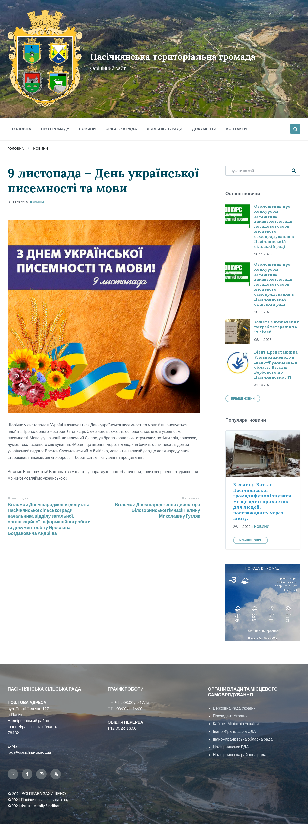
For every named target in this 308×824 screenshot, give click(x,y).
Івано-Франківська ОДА (234, 724)
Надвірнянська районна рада (239, 747)
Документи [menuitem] (204, 121)
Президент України (230, 708)
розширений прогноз (262, 623)
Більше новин (243, 391)
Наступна (191, 491)
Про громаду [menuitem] (55, 121)
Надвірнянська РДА (231, 739)
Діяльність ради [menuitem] (164, 121)
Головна (16, 141)
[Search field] (263, 163)
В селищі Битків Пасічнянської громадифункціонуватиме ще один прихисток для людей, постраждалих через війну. (262, 494)
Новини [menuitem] (87, 121)
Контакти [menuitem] (236, 121)
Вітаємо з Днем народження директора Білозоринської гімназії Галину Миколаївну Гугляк (157, 502)
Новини (40, 141)
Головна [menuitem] (21, 121)
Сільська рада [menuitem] (121, 121)
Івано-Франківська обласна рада (243, 731)
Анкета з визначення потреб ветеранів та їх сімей (276, 319)
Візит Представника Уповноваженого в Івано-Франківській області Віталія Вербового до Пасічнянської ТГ (276, 357)
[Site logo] (42, 98)
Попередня (18, 491)
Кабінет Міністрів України (236, 716)
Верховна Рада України (234, 700)
